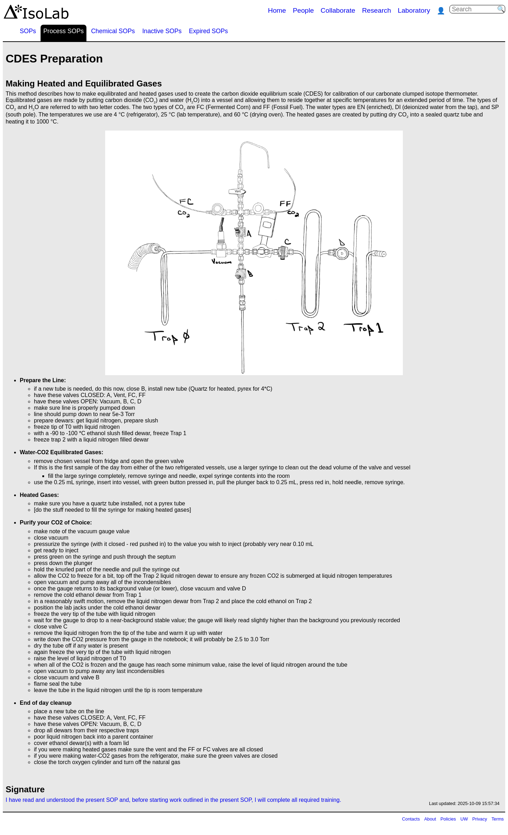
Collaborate (338, 10)
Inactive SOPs (161, 31)
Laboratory (414, 10)
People (303, 10)
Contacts (411, 819)
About (430, 819)
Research (376, 10)
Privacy (479, 819)
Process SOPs (63, 31)
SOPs (28, 31)
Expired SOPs (208, 31)
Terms (497, 819)
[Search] (474, 9)
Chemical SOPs (113, 31)
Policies (448, 819)
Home (277, 10)
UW (464, 819)
